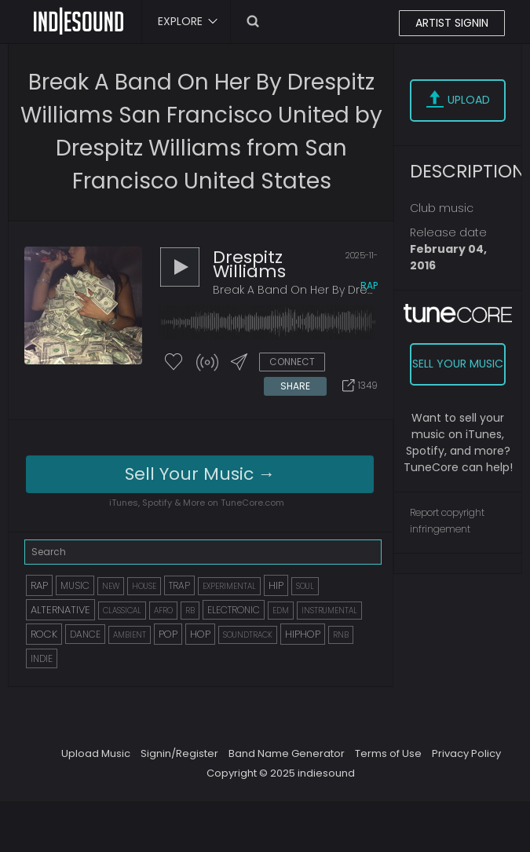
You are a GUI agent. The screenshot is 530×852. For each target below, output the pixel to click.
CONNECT (292, 361)
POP (168, 634)
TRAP (179, 585)
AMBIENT (129, 635)
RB (190, 610)
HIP (276, 585)
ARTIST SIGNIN (451, 23)
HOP (200, 634)
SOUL (305, 586)
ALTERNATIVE (60, 609)
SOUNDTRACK (247, 635)
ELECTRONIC (233, 609)
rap (369, 285)
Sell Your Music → (200, 474)
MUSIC (75, 585)
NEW (110, 586)
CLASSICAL (122, 610)
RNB (341, 635)
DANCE (85, 634)
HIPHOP (302, 634)
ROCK (44, 634)
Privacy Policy (466, 753)
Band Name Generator (286, 753)
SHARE (295, 386)
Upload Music (95, 753)
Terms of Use (388, 753)
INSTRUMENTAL (329, 610)
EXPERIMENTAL (229, 586)
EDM (280, 610)
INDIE (42, 658)
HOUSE (144, 586)
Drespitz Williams (249, 264)
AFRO (163, 610)
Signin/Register (179, 753)
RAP (39, 585)
